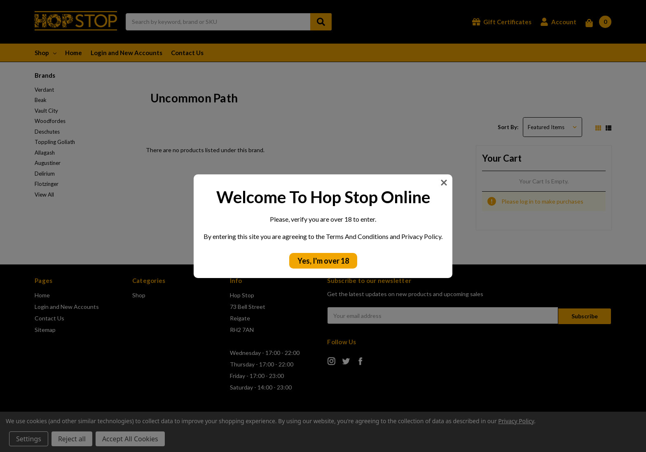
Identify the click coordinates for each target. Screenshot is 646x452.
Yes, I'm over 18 (323, 260)
